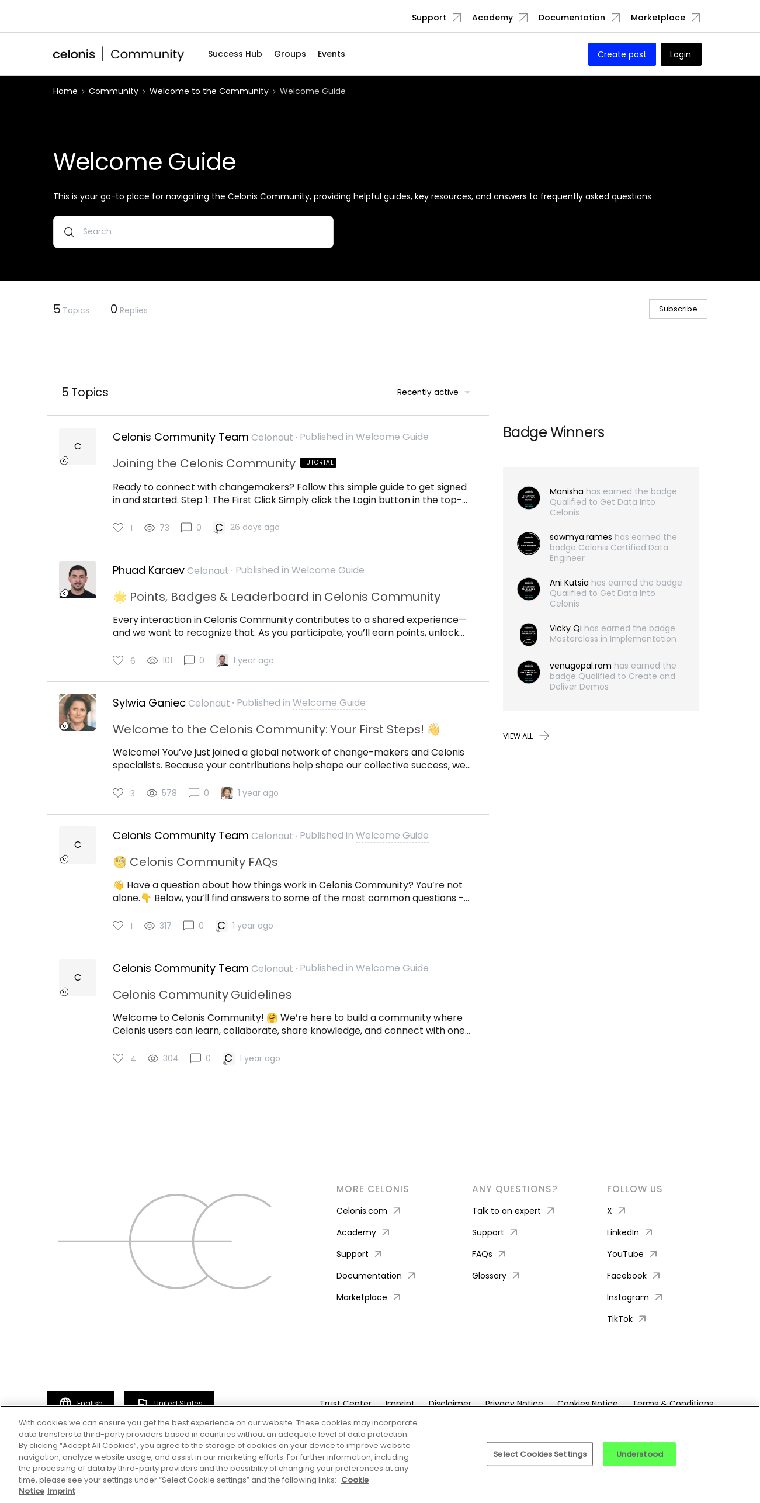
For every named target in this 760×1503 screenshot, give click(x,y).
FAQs (490, 1275)
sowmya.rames (581, 549)
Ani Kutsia (569, 595)
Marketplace (658, 17)
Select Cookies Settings (540, 1453)
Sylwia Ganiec (149, 719)
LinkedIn (631, 1254)
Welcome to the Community (209, 91)
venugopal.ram (581, 678)
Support (429, 17)
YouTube (633, 1275)
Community (113, 91)
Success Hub (235, 54)
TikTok (627, 1340)
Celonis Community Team (181, 450)
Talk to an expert (514, 1232)
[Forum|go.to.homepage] (119, 54)
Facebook (634, 1297)
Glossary (497, 1297)
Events (331, 54)
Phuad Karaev (149, 584)
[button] (622, 54)
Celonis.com (369, 1232)
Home (65, 91)
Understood (639, 1453)
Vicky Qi (566, 640)
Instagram (636, 1318)
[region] (380, 1454)
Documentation (572, 17)
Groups (290, 54)
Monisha (567, 503)
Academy (492, 17)
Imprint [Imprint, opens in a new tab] (61, 1491)
